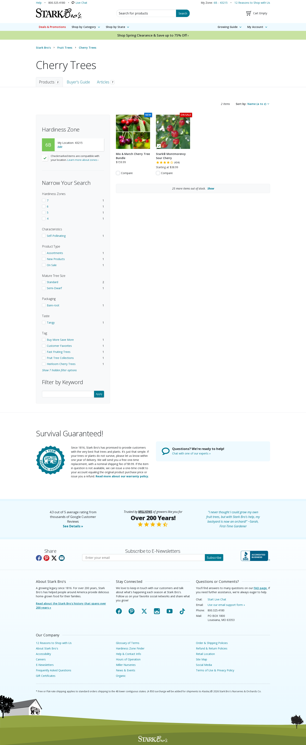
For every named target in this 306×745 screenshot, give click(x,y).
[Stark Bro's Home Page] (59, 13)
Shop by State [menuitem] (115, 27)
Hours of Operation (128, 659)
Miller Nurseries (126, 665)
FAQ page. (260, 588)
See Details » (73, 526)
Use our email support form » (226, 605)
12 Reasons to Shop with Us (252, 2)
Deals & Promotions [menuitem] (52, 27)
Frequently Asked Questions (53, 670)
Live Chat (81, 2)
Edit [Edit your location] (60, 147)
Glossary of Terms (127, 643)
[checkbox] (73, 200)
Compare (127, 173)
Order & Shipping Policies (212, 643)
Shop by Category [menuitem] (84, 27)
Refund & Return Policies (211, 648)
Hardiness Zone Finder (130, 648)
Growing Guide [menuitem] (228, 27)
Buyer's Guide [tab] (78, 82)
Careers (41, 659)
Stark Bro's (43, 47)
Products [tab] (49, 82)
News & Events (125, 670)
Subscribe (214, 557)
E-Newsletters (45, 665)
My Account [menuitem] (255, 27)
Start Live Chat (217, 599)
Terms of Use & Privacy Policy (215, 670)
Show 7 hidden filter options (59, 370)
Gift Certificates (45, 676)
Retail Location (205, 654)
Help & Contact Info (128, 654)
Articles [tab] (106, 82)
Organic (121, 676)
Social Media (204, 665)
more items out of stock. (193, 188)
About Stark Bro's (47, 648)
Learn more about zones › (83, 160)
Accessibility (43, 654)
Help (39, 2)
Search (183, 13)
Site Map (201, 659)
